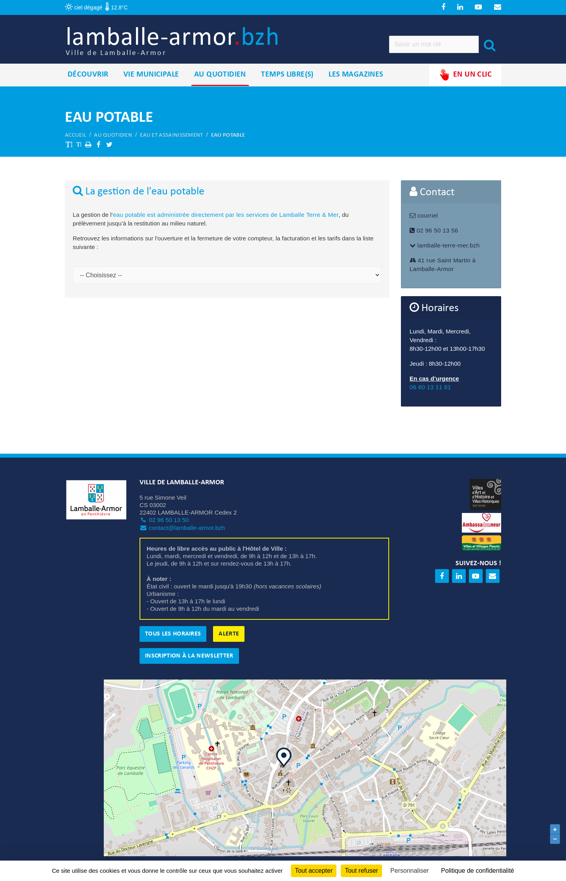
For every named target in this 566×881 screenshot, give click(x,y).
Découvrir (88, 78)
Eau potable (228, 138)
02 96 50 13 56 (434, 234)
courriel (424, 219)
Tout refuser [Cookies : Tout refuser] (361, 870)
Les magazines (356, 78)
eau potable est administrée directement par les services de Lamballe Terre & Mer (225, 218)
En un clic (465, 78)
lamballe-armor (181, 43)
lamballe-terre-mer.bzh (445, 248)
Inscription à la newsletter (189, 659)
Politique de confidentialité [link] (477, 870)
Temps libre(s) (287, 78)
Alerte (229, 637)
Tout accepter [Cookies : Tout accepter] (314, 870)
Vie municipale (151, 78)
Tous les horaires (173, 637)
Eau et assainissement (171, 138)
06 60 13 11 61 (430, 390)
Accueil (75, 138)
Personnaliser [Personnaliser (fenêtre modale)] (409, 870)
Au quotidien (220, 78)
